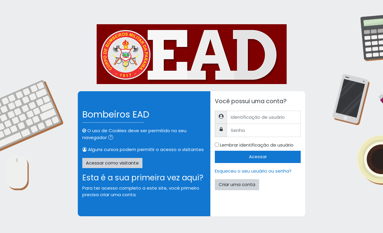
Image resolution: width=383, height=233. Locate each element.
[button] (112, 138)
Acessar (258, 156)
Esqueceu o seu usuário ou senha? (253, 171)
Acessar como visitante (112, 163)
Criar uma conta (237, 184)
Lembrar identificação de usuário (257, 145)
